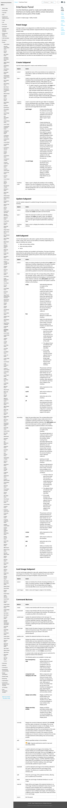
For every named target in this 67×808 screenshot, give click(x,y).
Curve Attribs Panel (5, 182)
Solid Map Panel (6, 630)
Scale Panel (6, 599)
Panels (3, 42)
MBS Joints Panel (6, 403)
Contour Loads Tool (6, 163)
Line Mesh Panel (6, 352)
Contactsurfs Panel (6, 159)
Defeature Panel (6, 189)
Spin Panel (6, 648)
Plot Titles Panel (6, 496)
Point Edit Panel (6, 501)
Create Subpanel (63, 17)
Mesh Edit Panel (6, 410)
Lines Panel (6, 361)
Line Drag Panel (6, 345)
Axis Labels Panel (6, 81)
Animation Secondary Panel (6, 59)
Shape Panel (6, 604)
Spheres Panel (5, 641)
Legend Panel (5, 339)
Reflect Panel (5, 557)
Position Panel (6, 507)
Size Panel (6, 613)
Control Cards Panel (6, 169)
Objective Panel (6, 447)
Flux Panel (6, 283)
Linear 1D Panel (6, 355)
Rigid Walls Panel (6, 583)
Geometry (4, 663)
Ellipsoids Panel (6, 250)
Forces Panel (5, 285)
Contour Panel (6, 166)
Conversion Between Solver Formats (5, 684)
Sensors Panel (5, 601)
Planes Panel (5, 493)
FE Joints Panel (6, 270)
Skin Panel (6, 615)
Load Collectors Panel (6, 365)
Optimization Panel (6, 458)
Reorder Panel (6, 567)
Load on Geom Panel (6, 369)
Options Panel (5, 461)
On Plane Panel (6, 450)
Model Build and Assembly (5, 670)
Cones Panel (6, 142)
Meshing (4, 665)
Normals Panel (6, 433)
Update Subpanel (63, 21)
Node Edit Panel (6, 428)
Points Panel (6, 504)
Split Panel (6, 652)
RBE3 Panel (6, 547)
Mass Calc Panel (6, 392)
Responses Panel (6, 573)
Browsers (4, 40)
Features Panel (6, 273)
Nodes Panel (6, 431)
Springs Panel (5, 658)
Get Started (4, 10)
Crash (3, 20)
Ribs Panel (6, 581)
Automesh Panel (6, 73)
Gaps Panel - (6, 296)
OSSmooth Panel (6, 476)
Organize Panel (6, 473)
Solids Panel (6, 636)
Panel (6, 465)
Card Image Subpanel (63, 29)
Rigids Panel (6, 586)
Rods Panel (6, 588)
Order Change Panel (5, 469)
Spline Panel (6, 650)
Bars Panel (6, 87)
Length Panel (5, 342)
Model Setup (5, 676)
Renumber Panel (6, 563)
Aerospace (4, 26)
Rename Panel (5, 560)
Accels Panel (6, 44)
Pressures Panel (6, 513)
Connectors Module (6, 148)
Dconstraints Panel (6, 186)
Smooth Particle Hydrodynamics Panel (6, 622)
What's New (5, 8)
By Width (6, 105)
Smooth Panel (5, 617)
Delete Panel (6, 195)
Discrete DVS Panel (6, 215)
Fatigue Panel (5, 267)
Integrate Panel (6, 327)
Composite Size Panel (6, 136)
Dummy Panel (5, 223)
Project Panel (5, 517)
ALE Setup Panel (6, 55)
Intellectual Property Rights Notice (35, 805)
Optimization (5, 680)
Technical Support (48, 805)
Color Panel (6, 124)
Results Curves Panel (5, 578)
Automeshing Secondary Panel (6, 77)
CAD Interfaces (5, 38)
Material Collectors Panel (6, 400)
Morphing (4, 678)
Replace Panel (5, 570)
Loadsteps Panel (6, 383)
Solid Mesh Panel (6, 633)
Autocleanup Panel (6, 69)
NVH (3, 14)
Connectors (5, 667)
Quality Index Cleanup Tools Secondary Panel (6, 531)
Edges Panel (6, 229)
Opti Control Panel (5, 454)
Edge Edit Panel (6, 227)
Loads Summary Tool (6, 380)
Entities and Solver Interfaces (5, 35)
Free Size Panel (6, 292)
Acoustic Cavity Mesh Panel (6, 48)
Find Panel (6, 276)
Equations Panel (6, 257)
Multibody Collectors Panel (6, 424)
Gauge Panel (5, 303)
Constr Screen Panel (5, 152)
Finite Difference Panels (6, 280)
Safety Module (5, 596)
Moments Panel (6, 420)
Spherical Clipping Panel (6, 645)
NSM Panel (6, 436)
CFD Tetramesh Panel (6, 118)
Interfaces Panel (6, 330)
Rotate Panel (5, 591)
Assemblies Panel (6, 66)
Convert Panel (5, 176)
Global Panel (5, 307)
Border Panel (5, 99)
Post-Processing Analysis (4, 691)
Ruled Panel (6, 593)
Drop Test (4, 24)
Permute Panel (6, 486)
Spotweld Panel (6, 655)
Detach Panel (5, 208)
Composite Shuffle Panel (6, 132)
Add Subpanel (63, 24)
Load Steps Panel (6, 372)
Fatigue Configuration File (6, 263)
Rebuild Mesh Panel (6, 553)
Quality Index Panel (6, 525)
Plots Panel (6, 499)
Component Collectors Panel (6, 128)
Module (6, 323)
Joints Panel (6, 333)
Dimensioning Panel (6, 211)
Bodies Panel (5, 96)
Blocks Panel (6, 93)
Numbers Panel (6, 439)
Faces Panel (6, 259)
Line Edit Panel (6, 349)
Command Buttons (63, 33)
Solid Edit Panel (6, 627)
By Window (6, 107)
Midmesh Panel (6, 413)
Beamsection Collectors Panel (6, 90)
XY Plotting (4, 687)
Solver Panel (6, 638)
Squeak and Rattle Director (5, 17)
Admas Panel (5, 51)
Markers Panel (6, 387)
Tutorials (4, 12)
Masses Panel (5, 395)
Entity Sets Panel (6, 253)
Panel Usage (62, 13)
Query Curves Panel (5, 538)
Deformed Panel (6, 193)
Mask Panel (6, 389)
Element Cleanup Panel (6, 246)
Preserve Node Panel (6, 510)
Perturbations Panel (6, 489)
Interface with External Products (5, 30)
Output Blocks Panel (6, 479)
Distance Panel (6, 218)
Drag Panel (6, 221)
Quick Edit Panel (6, 541)
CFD (3, 22)
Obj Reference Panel (6, 443)
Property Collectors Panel (6, 521)
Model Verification (5, 673)
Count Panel (6, 179)
